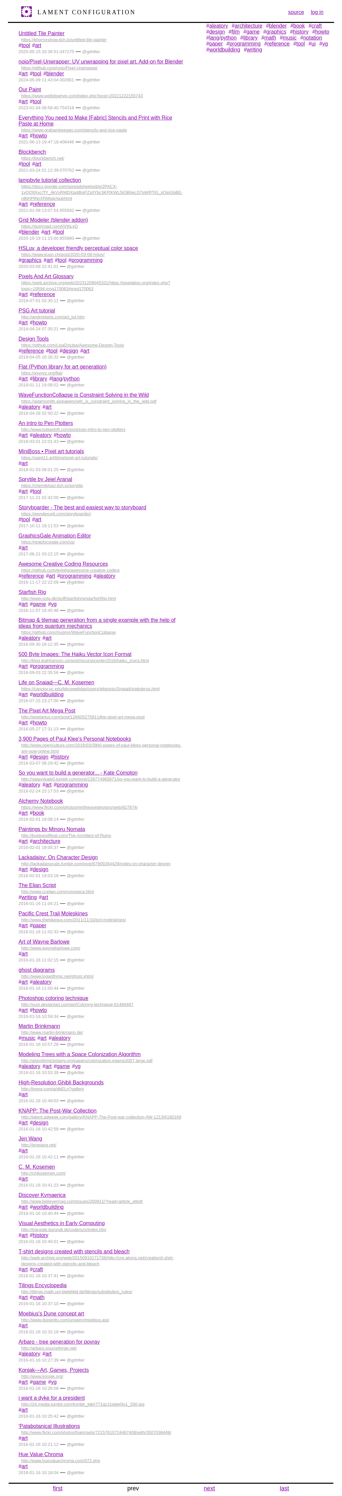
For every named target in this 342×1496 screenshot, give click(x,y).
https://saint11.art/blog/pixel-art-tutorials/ (59, 457)
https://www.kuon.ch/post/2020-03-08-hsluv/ (63, 254)
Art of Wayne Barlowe (44, 942)
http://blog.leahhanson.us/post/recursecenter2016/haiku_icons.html (85, 660)
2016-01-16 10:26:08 (39, 1388)
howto (40, 135)
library (40, 378)
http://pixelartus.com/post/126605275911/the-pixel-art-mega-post (83, 716)
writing (29, 897)
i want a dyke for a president (52, 1398)
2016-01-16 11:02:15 (39, 959)
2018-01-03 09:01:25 (39, 469)
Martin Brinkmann (39, 1026)
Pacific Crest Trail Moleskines (53, 913)
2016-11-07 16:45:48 (39, 610)
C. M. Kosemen (37, 1167)
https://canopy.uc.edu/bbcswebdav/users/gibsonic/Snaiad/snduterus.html (90, 688)
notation (312, 38)
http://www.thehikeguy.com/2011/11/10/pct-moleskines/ (73, 919)
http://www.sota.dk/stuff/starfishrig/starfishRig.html (68, 598)
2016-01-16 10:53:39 (39, 1072)
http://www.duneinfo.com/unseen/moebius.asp (65, 1319)
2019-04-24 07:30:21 (39, 328)
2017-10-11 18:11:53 (39, 525)
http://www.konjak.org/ (42, 1376)
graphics (31, 260)
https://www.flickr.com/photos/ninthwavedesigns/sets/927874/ (79, 807)
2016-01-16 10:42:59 (39, 1128)
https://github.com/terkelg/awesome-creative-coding (70, 570)
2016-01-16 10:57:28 (39, 1044)
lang (57, 378)
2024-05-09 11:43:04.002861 (46, 79)
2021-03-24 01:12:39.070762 (46, 170)
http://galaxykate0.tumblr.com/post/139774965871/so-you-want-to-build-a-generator (100, 779)
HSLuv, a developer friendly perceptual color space (78, 248)
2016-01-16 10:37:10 (39, 1303)
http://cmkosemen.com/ (43, 1173)
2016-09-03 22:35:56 (39, 672)
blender (55, 73)
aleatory (31, 407)
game (39, 604)
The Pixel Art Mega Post (47, 710)
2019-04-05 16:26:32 (39, 357)
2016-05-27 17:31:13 (39, 728)
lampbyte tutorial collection (50, 180)
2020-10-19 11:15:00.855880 (46, 238)
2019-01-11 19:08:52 (39, 384)
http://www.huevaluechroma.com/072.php (60, 1460)
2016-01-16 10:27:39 (39, 1360)
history (61, 757)
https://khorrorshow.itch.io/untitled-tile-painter (64, 39)
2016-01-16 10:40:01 (39, 1241)
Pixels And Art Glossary (46, 276)
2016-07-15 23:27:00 (39, 700)
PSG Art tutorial (37, 310)
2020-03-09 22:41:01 (39, 266)
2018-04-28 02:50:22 (39, 413)
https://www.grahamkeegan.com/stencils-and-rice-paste (74, 129)
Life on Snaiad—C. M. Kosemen (56, 682)
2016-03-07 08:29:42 (39, 763)
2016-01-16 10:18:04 (39, 1472)
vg (54, 604)
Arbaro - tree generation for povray (59, 1342)
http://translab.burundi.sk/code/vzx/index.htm (63, 1229)
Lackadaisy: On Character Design (58, 857)
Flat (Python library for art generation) (63, 367)
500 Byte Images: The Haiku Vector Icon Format (75, 654)
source (296, 12)
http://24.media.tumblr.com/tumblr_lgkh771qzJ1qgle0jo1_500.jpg (82, 1404)
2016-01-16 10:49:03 (39, 1100)
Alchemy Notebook (41, 801)
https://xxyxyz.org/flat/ (42, 373)
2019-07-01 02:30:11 (39, 300)
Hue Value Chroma (41, 1454)
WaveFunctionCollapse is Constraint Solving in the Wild (84, 395)
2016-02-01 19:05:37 (39, 847)
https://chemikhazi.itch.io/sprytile (52, 485)
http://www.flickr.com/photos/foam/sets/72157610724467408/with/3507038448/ (96, 1432)
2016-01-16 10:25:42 (39, 1416)
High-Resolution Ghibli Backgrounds (61, 1082)
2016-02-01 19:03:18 (39, 875)
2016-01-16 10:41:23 (39, 1185)
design (70, 351)
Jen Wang (30, 1138)
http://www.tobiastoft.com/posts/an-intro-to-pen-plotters (73, 429)
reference (44, 204)
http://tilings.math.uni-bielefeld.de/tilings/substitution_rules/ (76, 1291)
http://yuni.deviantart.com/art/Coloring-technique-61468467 (77, 1004)
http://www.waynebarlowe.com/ (50, 948)
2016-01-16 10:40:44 (39, 1213)
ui (314, 43)
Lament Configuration (86, 12)
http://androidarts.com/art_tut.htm (52, 316)
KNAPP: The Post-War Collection (58, 1111)
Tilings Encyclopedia (43, 1285)
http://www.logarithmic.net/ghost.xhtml (57, 976)
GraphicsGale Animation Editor (55, 536)
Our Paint (30, 89)
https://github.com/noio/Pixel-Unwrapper (59, 67)
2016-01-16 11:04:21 (39, 903)
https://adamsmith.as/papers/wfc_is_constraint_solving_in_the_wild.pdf (88, 401)
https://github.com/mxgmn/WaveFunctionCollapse (68, 632)
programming (87, 260)
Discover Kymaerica (42, 1195)
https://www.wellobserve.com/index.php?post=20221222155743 (82, 95)
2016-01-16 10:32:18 (39, 1331)
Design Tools (34, 339)
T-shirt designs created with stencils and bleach (74, 1251)
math (39, 1297)
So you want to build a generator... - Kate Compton (78, 773)
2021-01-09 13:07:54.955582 (46, 210)
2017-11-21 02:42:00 (39, 497)
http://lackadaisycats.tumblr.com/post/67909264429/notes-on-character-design (96, 863)
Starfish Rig (32, 592)
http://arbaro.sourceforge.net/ (49, 1348)
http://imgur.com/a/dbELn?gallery (52, 1088)
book (38, 813)
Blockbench (32, 152)
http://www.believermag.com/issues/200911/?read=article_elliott (82, 1201)
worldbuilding (48, 694)
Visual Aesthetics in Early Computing (62, 1223)
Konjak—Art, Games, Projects (54, 1370)
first (58, 1488)
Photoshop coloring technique (53, 998)
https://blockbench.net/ (42, 158)
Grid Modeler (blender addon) (53, 220)
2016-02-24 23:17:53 (39, 791)
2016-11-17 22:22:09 (39, 582)
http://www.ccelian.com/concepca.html (57, 891)
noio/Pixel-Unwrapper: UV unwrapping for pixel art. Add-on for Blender (101, 61)
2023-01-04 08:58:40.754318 (46, 107)
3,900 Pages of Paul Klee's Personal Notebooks (75, 739)
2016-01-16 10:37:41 (39, 1275)
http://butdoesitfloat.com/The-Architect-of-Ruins (66, 835)
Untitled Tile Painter (42, 33)
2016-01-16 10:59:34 (39, 1016)
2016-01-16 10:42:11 (39, 1156)
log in (317, 12)
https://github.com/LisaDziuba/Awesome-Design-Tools (72, 345)
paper (39, 925)
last (284, 1488)
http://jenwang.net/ (38, 1144)
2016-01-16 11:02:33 (39, 931)
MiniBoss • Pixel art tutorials (51, 451)
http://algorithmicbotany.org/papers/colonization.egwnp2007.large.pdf (87, 1060)
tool (26, 45)
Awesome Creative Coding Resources (63, 564)
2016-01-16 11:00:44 (39, 988)
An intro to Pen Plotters (46, 423)
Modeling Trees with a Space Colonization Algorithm (80, 1054)
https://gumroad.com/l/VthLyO (49, 226)
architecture (47, 841)
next (209, 1488)
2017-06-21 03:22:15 (39, 553)
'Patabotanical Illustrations (49, 1426)
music (28, 1038)
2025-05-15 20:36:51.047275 (46, 51)
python (71, 378)
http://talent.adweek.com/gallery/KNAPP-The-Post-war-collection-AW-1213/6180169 (101, 1117)
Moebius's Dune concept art (51, 1313)
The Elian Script (37, 885)
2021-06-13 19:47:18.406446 (46, 141)
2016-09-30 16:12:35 (39, 644)
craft (38, 1269)
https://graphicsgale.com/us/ (48, 542)
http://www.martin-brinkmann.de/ (52, 1032)
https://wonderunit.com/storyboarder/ (56, 513)
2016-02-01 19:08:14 (39, 819)
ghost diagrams (37, 970)
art (38, 45)
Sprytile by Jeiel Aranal (45, 479)
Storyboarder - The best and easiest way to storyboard (82, 507)
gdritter (93, 51)
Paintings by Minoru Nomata (52, 829)
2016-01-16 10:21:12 (39, 1444)
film (235, 32)
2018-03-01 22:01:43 (39, 441)
